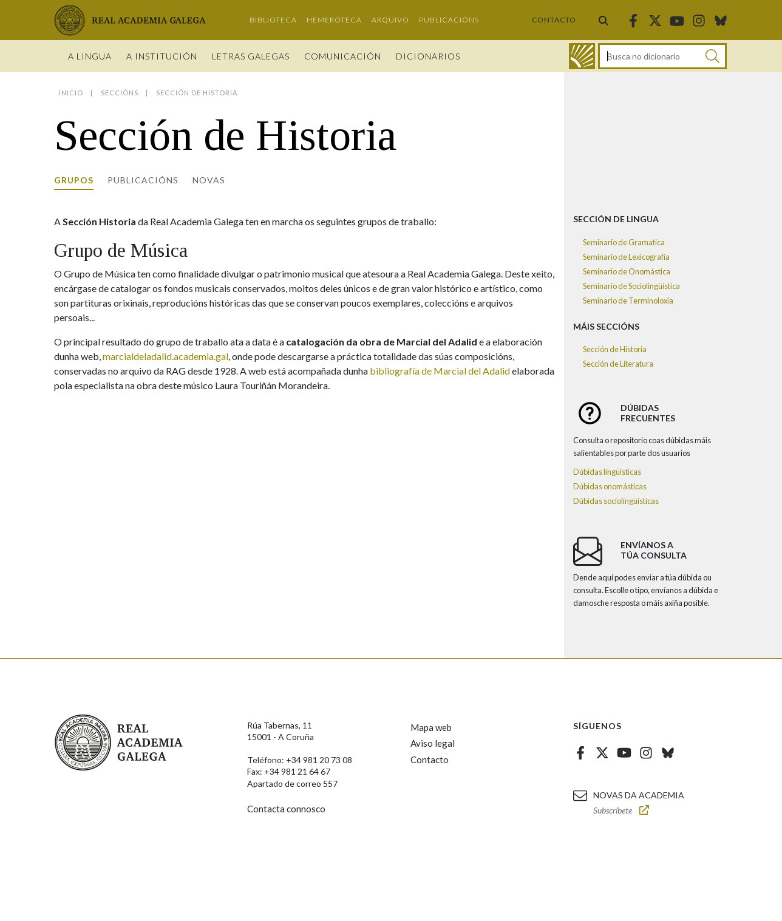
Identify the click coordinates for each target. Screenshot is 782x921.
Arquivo (390, 19)
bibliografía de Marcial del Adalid (440, 370)
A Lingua (90, 56)
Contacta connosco (286, 808)
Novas (208, 180)
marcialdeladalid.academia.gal (165, 356)
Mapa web (431, 727)
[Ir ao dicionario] (582, 56)
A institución (161, 56)
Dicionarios (428, 56)
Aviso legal (432, 743)
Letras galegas (251, 56)
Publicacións (449, 19)
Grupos (73, 180)
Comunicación (342, 56)
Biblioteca (273, 19)
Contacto (554, 19)
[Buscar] (712, 56)
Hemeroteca (334, 19)
